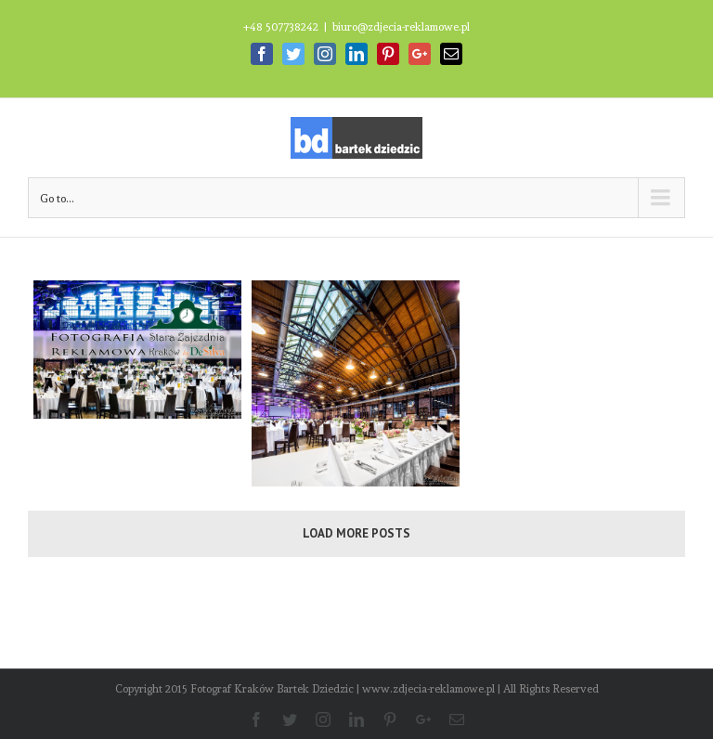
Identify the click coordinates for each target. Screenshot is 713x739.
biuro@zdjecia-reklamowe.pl (401, 26)
